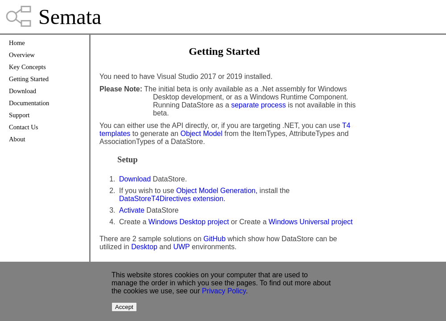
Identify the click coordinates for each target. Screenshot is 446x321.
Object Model (201, 133)
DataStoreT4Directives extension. (172, 198)
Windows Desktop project (189, 222)
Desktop (144, 247)
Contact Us (23, 127)
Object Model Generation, (216, 190)
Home (17, 42)
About (17, 139)
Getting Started (29, 78)
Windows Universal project (310, 222)
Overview (22, 54)
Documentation (29, 103)
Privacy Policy (224, 291)
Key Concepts (27, 66)
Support (19, 115)
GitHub (214, 239)
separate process (258, 105)
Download (22, 91)
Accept (124, 307)
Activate (132, 210)
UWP (181, 247)
